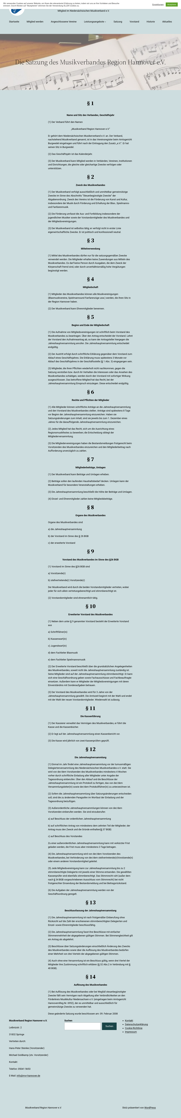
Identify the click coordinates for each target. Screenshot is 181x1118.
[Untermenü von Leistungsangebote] (105, 21)
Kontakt (129, 1020)
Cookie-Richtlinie (133, 1028)
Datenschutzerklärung (136, 1024)
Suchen (68, 1020)
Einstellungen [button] (158, 4)
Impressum (131, 1031)
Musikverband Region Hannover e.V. (43, 1107)
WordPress (150, 1107)
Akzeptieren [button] (171, 4)
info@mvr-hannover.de (28, 1075)
